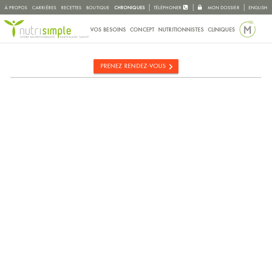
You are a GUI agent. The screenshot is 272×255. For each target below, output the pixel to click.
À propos (16, 7)
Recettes (71, 7)
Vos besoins (108, 30)
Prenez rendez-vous (133, 66)
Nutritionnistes (181, 30)
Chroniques (129, 7)
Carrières (44, 7)
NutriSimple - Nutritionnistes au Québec (46, 29)
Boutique (97, 7)
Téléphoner (171, 7)
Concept (142, 30)
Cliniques (221, 30)
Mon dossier (218, 7)
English (258, 7)
